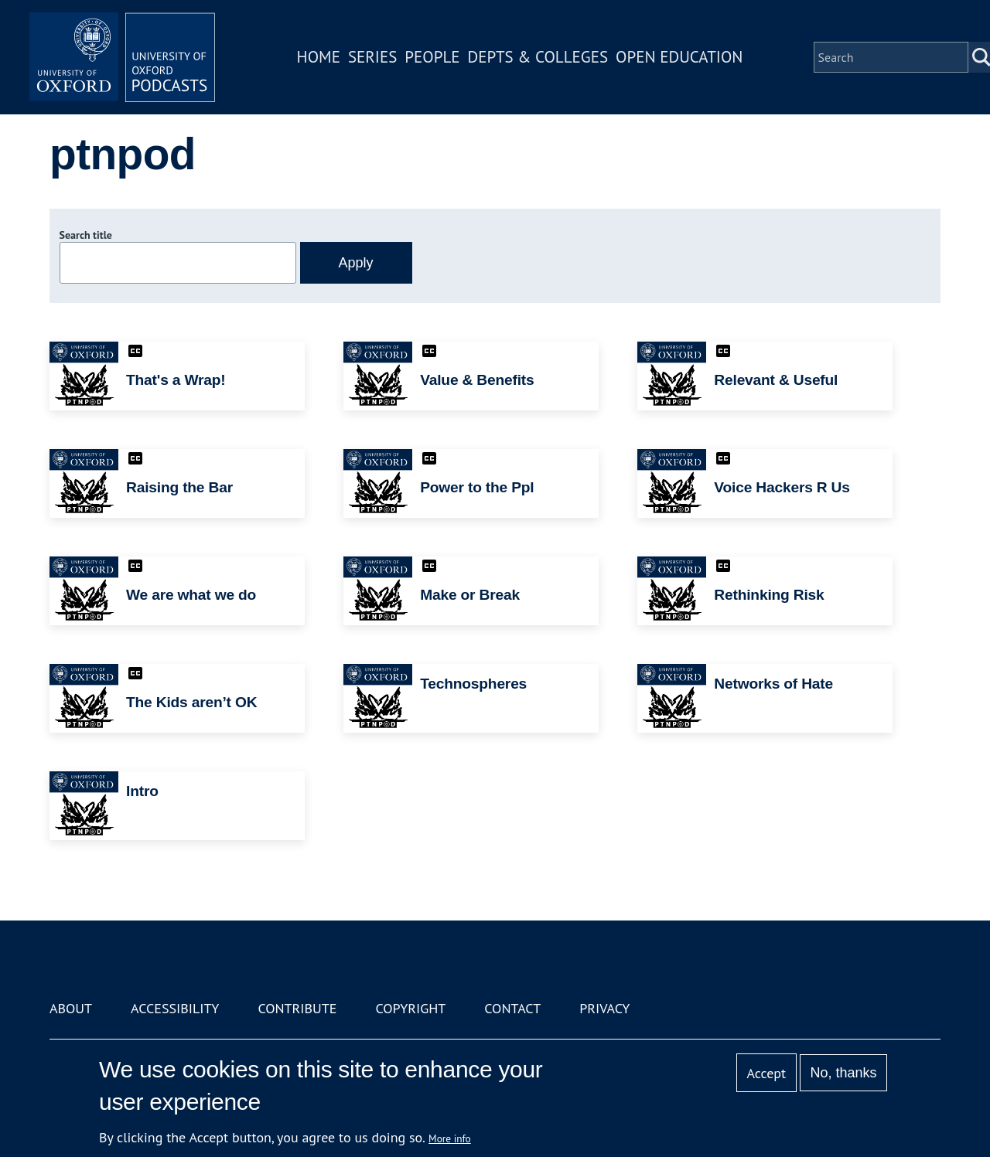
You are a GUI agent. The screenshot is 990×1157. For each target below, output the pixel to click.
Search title (86, 235)
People (432, 56)
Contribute (297, 1008)
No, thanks (843, 1072)
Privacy (604, 1008)
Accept (766, 1073)
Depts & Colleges (538, 56)
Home (318, 56)
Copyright (410, 1008)
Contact (512, 1008)
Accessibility (175, 1008)
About (71, 1008)
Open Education (679, 56)
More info (449, 1138)
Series (372, 56)
